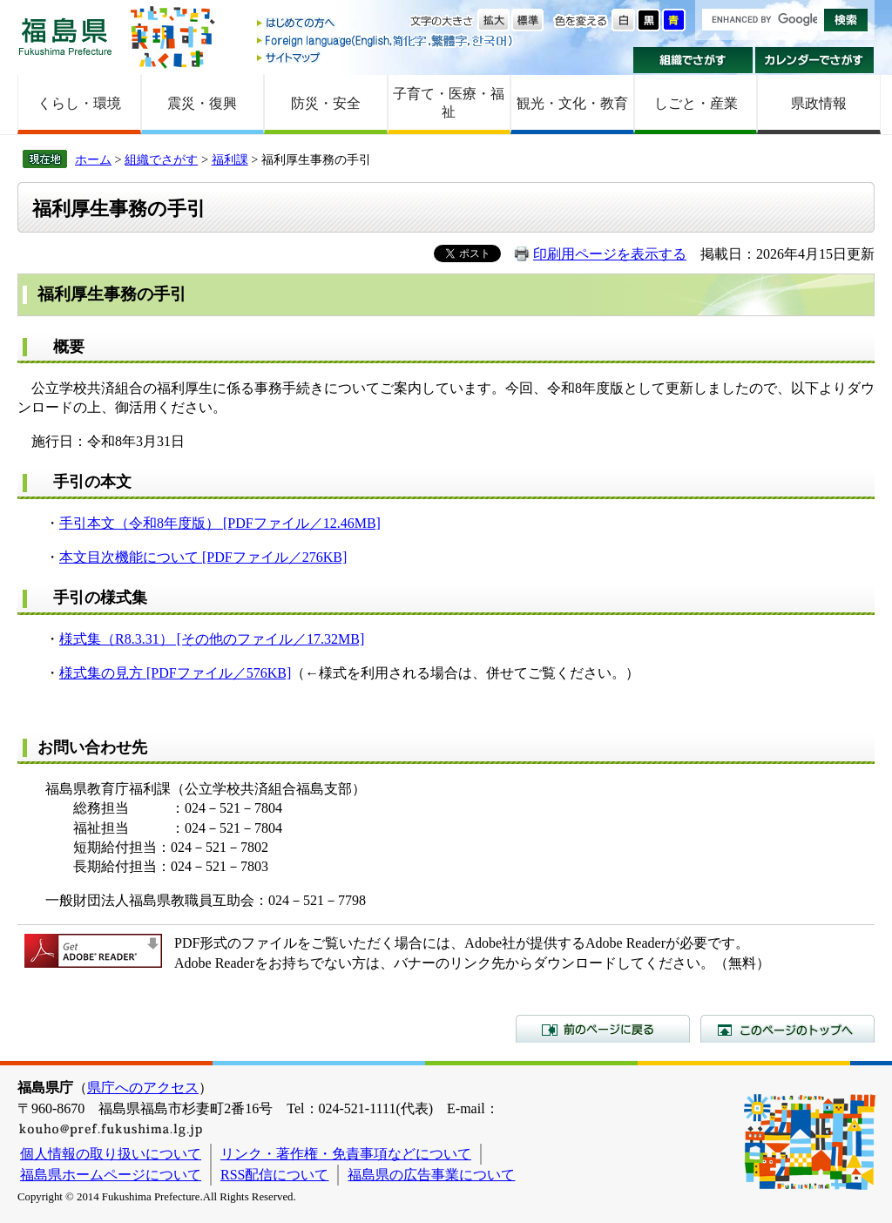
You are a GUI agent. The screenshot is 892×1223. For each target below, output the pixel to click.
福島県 (65, 36)
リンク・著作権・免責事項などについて (345, 1153)
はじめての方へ (386, 24)
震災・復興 (202, 103)
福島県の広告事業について (431, 1174)
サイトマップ (386, 57)
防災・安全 (326, 103)
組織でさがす (693, 60)
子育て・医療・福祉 (448, 102)
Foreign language (386, 40)
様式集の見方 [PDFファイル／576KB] (175, 673)
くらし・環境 (79, 103)
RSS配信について (274, 1174)
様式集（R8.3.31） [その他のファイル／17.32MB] (211, 639)
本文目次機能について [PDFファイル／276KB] (203, 557)
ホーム (93, 159)
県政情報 (819, 103)
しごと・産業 (696, 103)
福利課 (230, 159)
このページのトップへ (787, 1029)
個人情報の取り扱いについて (110, 1153)
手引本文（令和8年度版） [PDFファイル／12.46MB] (220, 523)
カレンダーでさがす (815, 60)
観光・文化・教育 (572, 103)
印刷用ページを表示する (609, 254)
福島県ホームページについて (110, 1174)
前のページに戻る (603, 1029)
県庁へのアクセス (143, 1087)
